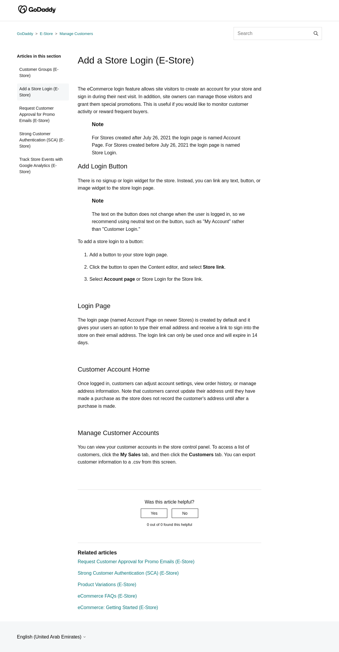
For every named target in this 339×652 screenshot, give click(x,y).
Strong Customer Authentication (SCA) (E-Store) (42, 139)
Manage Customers (76, 33)
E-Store (46, 33)
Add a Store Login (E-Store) (39, 91)
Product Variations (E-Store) (107, 584)
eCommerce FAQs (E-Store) (107, 596)
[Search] (278, 33)
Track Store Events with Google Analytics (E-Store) (41, 165)
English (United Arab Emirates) (51, 636)
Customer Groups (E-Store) (39, 72)
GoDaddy (25, 33)
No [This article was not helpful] (185, 513)
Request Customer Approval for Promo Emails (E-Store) (37, 114)
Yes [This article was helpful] (154, 513)
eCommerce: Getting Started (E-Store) (118, 607)
